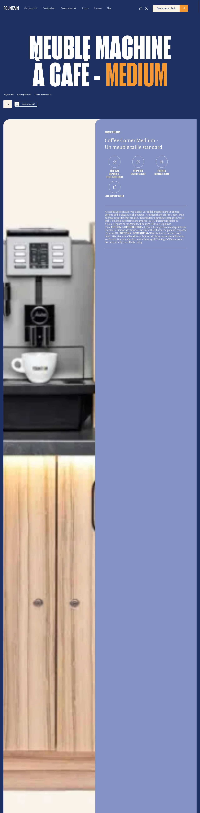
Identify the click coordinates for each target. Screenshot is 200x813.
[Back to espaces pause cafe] (25, 94)
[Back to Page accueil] (10, 94)
